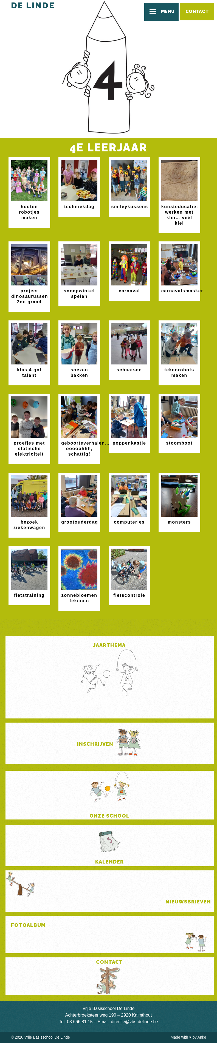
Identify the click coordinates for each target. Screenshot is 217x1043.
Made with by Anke (188, 1037)
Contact (197, 11)
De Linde (33, 5)
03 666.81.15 (79, 1021)
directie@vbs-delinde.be (134, 1021)
